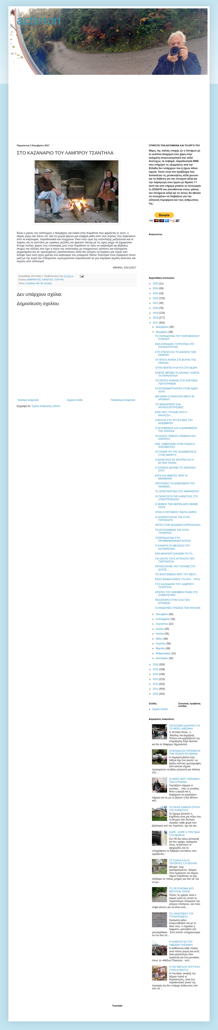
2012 (156, 684)
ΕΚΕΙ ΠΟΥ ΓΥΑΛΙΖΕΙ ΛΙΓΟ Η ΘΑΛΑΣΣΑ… (171, 414)
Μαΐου (159, 638)
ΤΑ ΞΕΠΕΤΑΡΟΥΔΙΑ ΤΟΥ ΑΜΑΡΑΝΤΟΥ (177, 491)
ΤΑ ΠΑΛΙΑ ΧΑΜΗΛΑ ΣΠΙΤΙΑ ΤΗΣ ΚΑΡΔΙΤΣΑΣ (184, 809)
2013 (156, 679)
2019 (156, 312)
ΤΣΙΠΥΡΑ (59, 279)
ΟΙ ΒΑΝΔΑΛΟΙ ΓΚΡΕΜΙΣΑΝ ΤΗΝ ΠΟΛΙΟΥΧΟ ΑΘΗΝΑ (184, 752)
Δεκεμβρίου (162, 326)
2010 (156, 693)
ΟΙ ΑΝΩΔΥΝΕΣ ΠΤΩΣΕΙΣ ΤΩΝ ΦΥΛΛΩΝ (177, 607)
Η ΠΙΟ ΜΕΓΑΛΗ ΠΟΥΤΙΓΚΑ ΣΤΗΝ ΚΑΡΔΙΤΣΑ (184, 968)
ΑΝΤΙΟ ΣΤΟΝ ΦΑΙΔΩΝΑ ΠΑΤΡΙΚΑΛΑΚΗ (177, 524)
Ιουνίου (160, 633)
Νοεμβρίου (162, 331)
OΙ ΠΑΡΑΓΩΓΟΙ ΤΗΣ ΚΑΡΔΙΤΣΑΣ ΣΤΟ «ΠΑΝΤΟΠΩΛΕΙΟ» (176, 498)
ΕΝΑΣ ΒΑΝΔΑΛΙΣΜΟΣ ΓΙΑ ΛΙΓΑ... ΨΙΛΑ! (177, 579)
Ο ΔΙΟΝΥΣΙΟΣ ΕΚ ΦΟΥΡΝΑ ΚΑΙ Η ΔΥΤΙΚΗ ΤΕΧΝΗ (174, 461)
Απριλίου (161, 643)
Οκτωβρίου (162, 614)
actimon (39, 20)
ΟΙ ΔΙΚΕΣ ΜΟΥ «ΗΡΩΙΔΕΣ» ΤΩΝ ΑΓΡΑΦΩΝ (184, 780)
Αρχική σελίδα (75, 400)
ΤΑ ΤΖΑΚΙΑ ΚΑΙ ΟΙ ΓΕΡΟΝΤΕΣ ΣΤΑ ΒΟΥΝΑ (183, 862)
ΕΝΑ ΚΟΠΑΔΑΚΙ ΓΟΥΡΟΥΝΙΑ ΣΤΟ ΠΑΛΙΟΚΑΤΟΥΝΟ (174, 346)
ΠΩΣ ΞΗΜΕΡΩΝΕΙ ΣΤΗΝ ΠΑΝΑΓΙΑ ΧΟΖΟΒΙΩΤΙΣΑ (175, 445)
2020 (156, 308)
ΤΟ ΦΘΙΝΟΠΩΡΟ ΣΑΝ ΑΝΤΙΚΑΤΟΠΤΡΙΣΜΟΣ (169, 406)
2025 (156, 283)
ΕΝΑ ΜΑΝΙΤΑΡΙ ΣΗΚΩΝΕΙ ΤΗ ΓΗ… (175, 553)
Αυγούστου (162, 623)
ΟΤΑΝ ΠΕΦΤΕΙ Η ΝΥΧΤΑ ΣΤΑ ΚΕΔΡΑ (176, 367)
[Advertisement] (109, 106)
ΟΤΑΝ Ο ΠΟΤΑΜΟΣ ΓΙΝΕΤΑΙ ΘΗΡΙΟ (175, 512)
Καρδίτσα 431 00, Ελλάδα (39, 283)
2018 (156, 317)
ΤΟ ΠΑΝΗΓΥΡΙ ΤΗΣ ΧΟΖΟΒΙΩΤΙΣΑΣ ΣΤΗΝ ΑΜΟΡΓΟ (175, 453)
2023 (156, 293)
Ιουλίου (160, 628)
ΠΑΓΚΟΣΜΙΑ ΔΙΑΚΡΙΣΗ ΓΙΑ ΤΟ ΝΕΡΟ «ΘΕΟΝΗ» (184, 727)
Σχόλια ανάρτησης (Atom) (46, 406)
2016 (156, 664)
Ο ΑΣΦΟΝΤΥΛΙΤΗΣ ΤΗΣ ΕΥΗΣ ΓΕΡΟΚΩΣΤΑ (172, 519)
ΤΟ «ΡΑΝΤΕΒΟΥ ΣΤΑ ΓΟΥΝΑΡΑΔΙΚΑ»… (181, 915)
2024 (156, 288)
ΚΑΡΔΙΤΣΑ (47, 279)
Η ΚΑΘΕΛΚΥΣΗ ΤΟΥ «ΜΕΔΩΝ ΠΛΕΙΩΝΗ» (181, 943)
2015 (156, 669)
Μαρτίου (161, 648)
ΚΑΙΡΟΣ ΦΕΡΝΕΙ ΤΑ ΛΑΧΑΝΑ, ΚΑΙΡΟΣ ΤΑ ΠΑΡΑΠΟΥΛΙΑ (177, 374)
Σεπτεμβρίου (163, 619)
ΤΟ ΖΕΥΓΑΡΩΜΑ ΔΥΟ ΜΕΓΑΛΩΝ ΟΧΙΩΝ (181, 890)
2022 (156, 298)
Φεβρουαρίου (163, 653)
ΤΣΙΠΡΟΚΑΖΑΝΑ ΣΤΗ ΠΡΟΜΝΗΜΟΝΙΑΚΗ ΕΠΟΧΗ (173, 539)
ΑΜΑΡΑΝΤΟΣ (34, 279)
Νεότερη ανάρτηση (28, 400)
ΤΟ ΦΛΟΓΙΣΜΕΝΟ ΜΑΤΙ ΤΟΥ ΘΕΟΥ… (177, 574)
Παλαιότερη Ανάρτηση (123, 400)
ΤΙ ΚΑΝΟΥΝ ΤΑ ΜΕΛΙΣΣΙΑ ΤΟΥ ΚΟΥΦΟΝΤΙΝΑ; (172, 547)
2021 (156, 303)
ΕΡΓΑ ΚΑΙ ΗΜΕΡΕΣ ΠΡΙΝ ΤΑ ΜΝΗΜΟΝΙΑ (171, 477)
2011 (156, 688)
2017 (156, 322)
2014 (156, 674)
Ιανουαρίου (162, 658)
